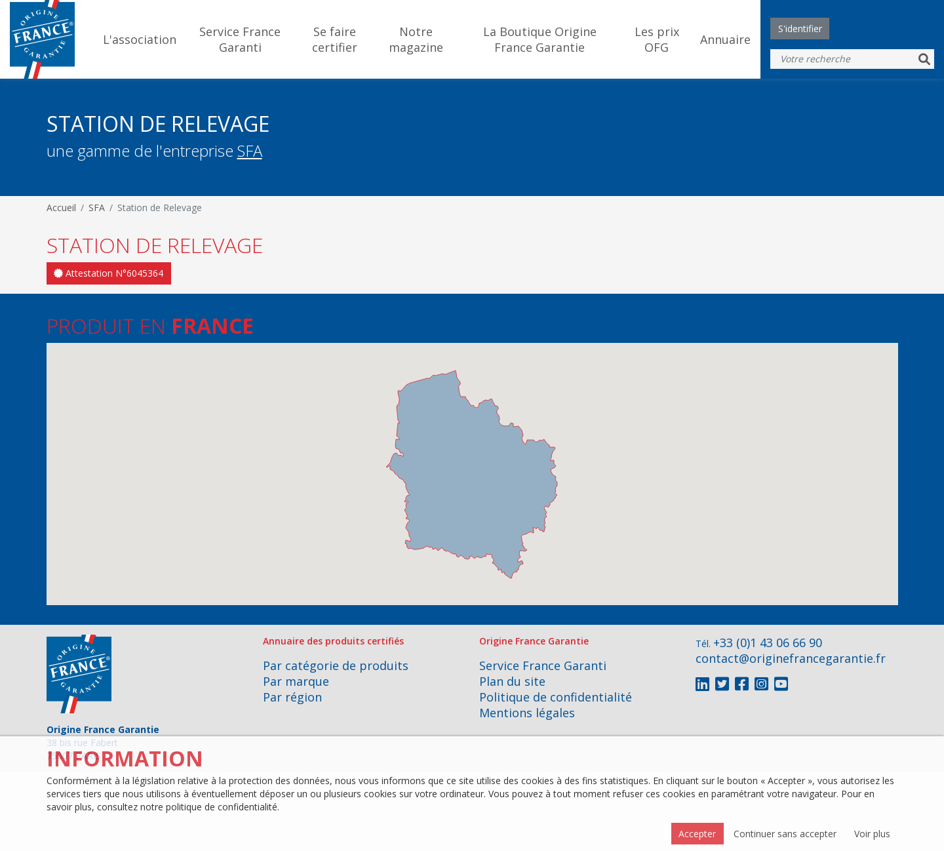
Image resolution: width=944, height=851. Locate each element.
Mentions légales (527, 713)
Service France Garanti (240, 39)
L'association (139, 39)
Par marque (296, 681)
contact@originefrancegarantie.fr (791, 658)
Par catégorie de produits (335, 665)
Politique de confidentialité (555, 697)
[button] (474, 544)
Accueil (61, 207)
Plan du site (512, 681)
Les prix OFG (657, 39)
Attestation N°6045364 (108, 273)
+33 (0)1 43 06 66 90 (767, 642)
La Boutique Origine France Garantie (540, 39)
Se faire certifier (334, 39)
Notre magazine (416, 39)
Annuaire (725, 39)
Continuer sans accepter (785, 833)
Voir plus (872, 833)
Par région (292, 697)
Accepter (697, 833)
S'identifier (800, 28)
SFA (249, 150)
